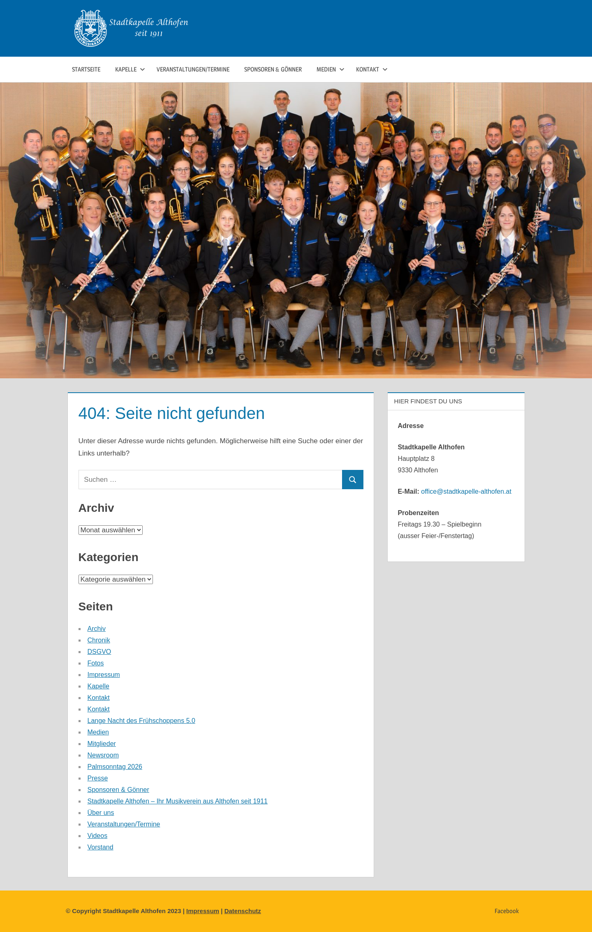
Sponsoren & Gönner (273, 69)
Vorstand (100, 847)
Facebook (507, 911)
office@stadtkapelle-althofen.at (466, 491)
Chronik (99, 640)
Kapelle (130, 69)
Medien (331, 69)
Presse (98, 778)
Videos (98, 835)
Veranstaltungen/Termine (193, 69)
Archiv (97, 628)
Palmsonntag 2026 (115, 766)
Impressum (104, 674)
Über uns (101, 812)
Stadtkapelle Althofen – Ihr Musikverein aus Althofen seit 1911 (178, 801)
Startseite (86, 69)
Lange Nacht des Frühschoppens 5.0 (141, 720)
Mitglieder (102, 743)
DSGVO (99, 651)
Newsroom (103, 755)
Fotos (96, 663)
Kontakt (372, 69)
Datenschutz (242, 910)
